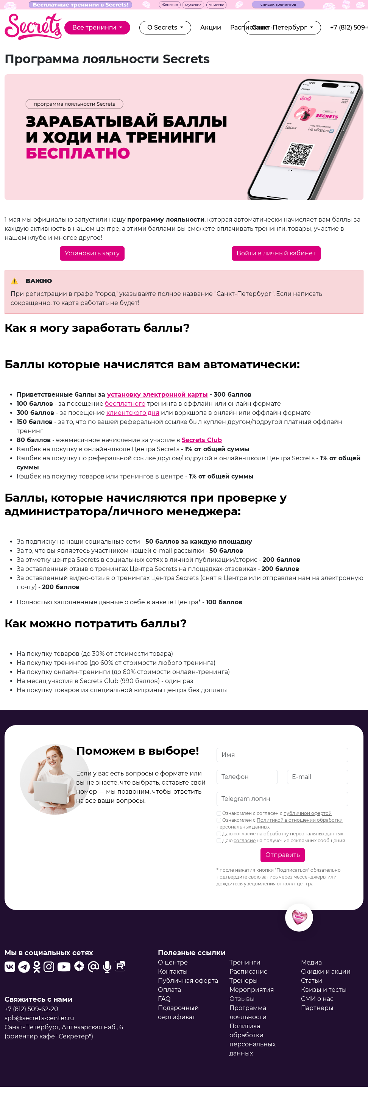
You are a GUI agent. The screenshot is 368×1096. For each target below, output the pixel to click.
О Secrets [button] (163, 27)
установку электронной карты (157, 394)
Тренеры (243, 980)
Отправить (282, 854)
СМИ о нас (317, 998)
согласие (245, 833)
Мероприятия (251, 989)
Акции (210, 27)
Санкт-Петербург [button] (280, 27)
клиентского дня (132, 412)
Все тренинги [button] (95, 27)
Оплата (169, 989)
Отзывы (242, 998)
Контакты (173, 971)
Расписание (248, 971)
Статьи (311, 980)
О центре (173, 962)
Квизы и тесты (324, 989)
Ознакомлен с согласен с (274, 813)
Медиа (311, 962)
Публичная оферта (188, 980)
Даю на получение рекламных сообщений (281, 840)
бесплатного (125, 403)
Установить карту (92, 253)
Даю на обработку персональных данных (280, 833)
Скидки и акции (326, 971)
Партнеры (317, 1008)
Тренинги (244, 962)
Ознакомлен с (280, 823)
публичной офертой (308, 813)
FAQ (164, 998)
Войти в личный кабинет (276, 253)
